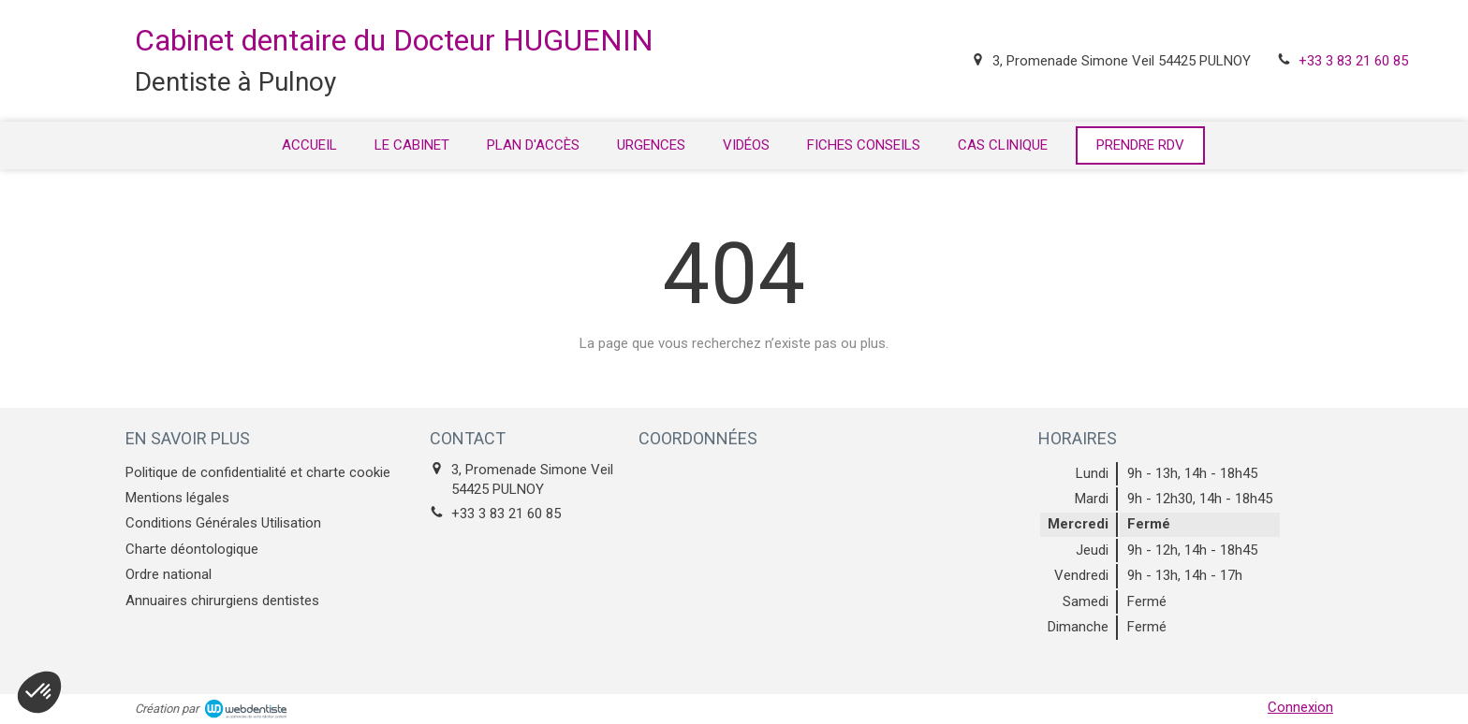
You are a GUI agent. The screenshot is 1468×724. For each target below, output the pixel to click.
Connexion (1300, 707)
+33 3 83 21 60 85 (1353, 60)
